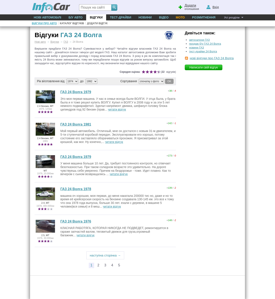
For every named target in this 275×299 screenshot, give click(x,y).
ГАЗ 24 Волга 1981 (75, 124)
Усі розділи (232, 17)
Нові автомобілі (47, 17)
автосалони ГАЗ (199, 39)
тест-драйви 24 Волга (203, 51)
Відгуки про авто (44, 23)
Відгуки (96, 17)
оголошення (188, 7)
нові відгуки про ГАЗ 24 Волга (212, 58)
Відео (163, 17)
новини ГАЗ (196, 47)
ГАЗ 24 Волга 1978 (75, 189)
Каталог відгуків (72, 23)
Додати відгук (97, 23)
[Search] (114, 7)
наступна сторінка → (105, 255)
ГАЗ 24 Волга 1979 (75, 92)
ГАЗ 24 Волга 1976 (75, 221)
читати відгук (117, 109)
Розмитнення (203, 17)
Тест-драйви (120, 17)
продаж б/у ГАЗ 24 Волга (205, 43)
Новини (145, 17)
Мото (180, 17)
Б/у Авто (75, 17)
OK (169, 81)
